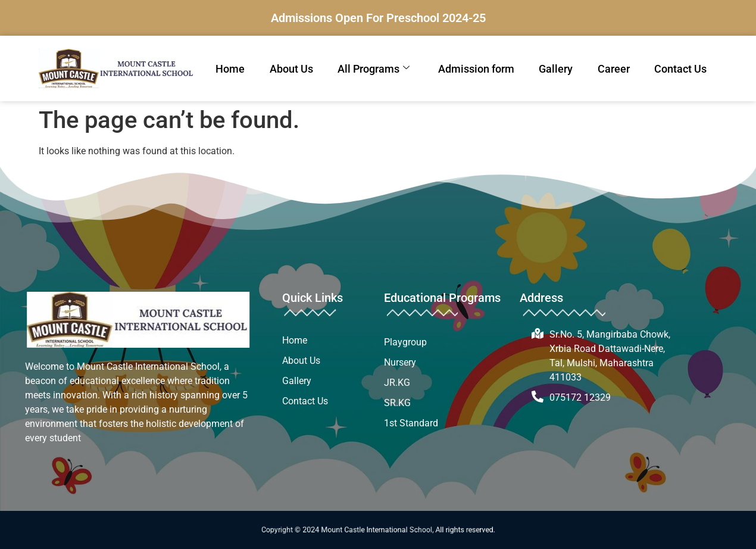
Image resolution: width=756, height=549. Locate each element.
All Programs (374, 69)
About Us (291, 69)
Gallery (556, 69)
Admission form (476, 69)
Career (614, 69)
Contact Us (680, 69)
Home (230, 69)
